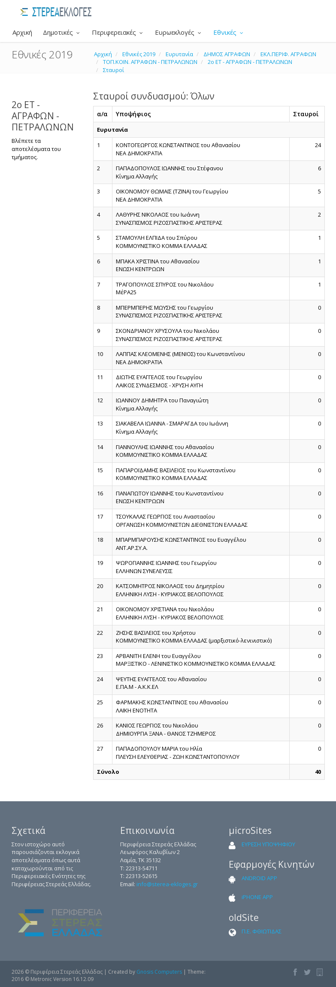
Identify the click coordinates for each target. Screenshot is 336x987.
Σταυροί (113, 70)
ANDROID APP (259, 878)
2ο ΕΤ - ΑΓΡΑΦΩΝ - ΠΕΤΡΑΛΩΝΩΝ (250, 62)
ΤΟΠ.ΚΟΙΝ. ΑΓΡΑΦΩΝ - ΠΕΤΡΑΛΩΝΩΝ (150, 62)
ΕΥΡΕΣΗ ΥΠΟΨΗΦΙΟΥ (268, 844)
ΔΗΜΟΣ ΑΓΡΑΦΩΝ (226, 54)
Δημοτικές (62, 32)
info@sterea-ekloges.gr (167, 884)
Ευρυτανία (179, 54)
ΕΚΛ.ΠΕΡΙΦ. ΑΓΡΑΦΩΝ (288, 54)
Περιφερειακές (118, 32)
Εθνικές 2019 (138, 54)
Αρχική (21, 32)
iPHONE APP (257, 897)
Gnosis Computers (159, 971)
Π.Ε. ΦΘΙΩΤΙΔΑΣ (262, 931)
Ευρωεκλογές (179, 32)
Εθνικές (229, 32)
